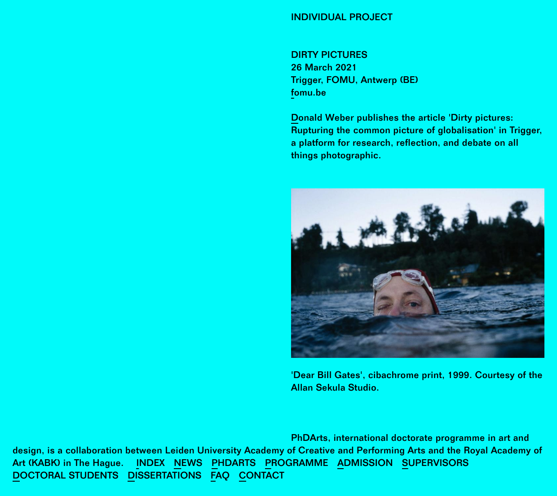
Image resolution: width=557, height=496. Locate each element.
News (188, 464)
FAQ (220, 477)
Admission (365, 464)
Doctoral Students (66, 477)
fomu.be (308, 94)
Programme (296, 464)
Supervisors (435, 464)
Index (150, 464)
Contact (261, 477)
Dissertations (165, 477)
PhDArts (234, 464)
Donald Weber (322, 119)
